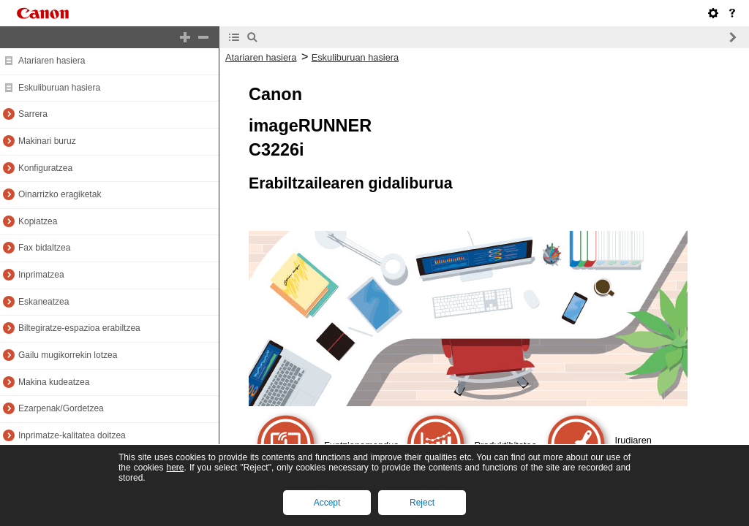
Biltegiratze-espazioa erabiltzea (79, 328)
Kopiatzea (37, 221)
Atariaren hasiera (51, 61)
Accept (327, 503)
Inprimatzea (41, 275)
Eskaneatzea (43, 302)
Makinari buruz (47, 141)
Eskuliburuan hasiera (59, 88)
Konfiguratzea (45, 168)
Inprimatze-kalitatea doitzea (72, 435)
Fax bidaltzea (44, 248)
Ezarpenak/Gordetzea (61, 408)
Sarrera (33, 114)
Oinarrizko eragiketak (59, 194)
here (175, 467)
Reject (422, 503)
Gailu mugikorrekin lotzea (67, 355)
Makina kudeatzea (53, 382)
